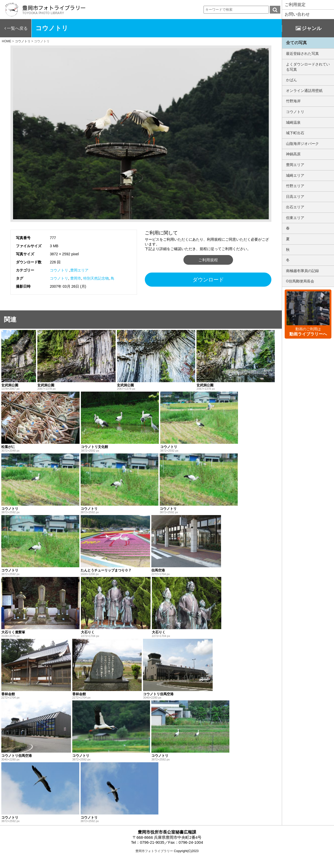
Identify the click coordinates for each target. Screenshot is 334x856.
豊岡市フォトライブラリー (154, 851)
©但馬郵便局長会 (300, 281)
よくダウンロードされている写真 (308, 67)
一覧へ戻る (17, 28)
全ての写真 (296, 42)
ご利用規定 (295, 4)
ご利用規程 (208, 260)
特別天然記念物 (96, 278)
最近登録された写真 (302, 53)
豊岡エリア (79, 270)
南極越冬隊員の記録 (302, 271)
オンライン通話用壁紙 (304, 90)
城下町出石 (295, 133)
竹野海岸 (293, 101)
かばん (291, 80)
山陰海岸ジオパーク (302, 143)
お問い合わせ (297, 14)
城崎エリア (295, 175)
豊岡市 (75, 278)
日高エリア (295, 196)
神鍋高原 (293, 154)
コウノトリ (59, 270)
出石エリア (295, 207)
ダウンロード (208, 279)
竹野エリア (295, 186)
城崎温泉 (293, 122)
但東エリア (295, 218)
